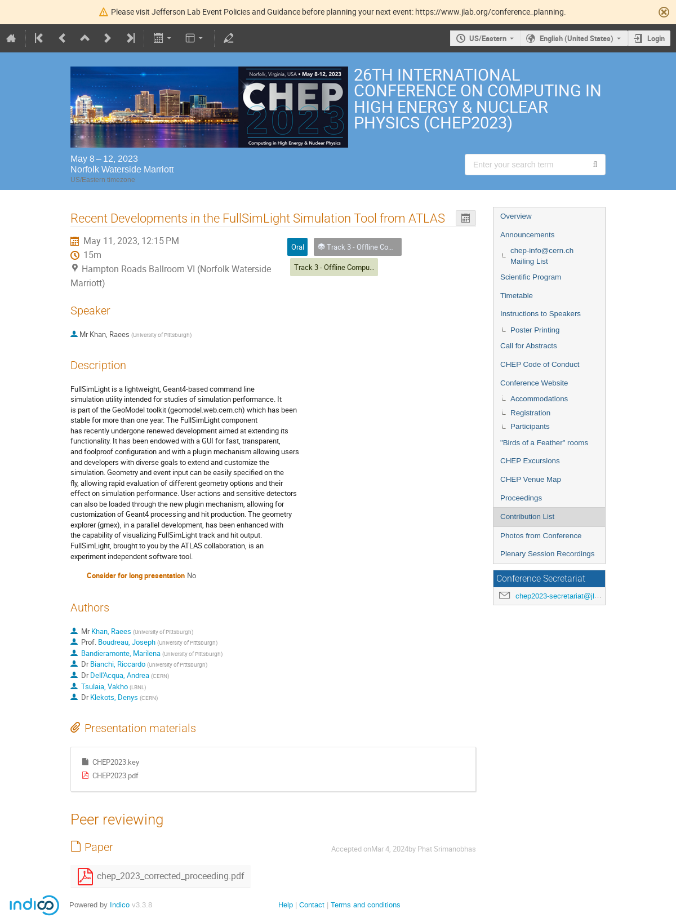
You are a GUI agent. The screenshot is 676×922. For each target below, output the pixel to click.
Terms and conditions (366, 905)
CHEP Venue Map (530, 479)
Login (656, 38)
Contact (311, 905)
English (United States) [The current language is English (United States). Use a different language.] (576, 38)
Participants (530, 426)
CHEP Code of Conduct (540, 364)
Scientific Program (530, 277)
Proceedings (521, 498)
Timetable (516, 295)
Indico (120, 905)
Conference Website (534, 383)
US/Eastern (487, 38)
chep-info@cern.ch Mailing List (541, 255)
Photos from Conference (540, 535)
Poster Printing (534, 330)
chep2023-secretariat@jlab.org (565, 596)
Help (285, 905)
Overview (516, 216)
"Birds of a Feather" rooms (544, 442)
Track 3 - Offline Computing (337, 267)
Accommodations (539, 398)
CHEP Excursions (530, 460)
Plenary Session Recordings (547, 553)
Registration (530, 413)
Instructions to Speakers (540, 313)
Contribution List (527, 516)
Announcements (527, 234)
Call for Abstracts (528, 346)
